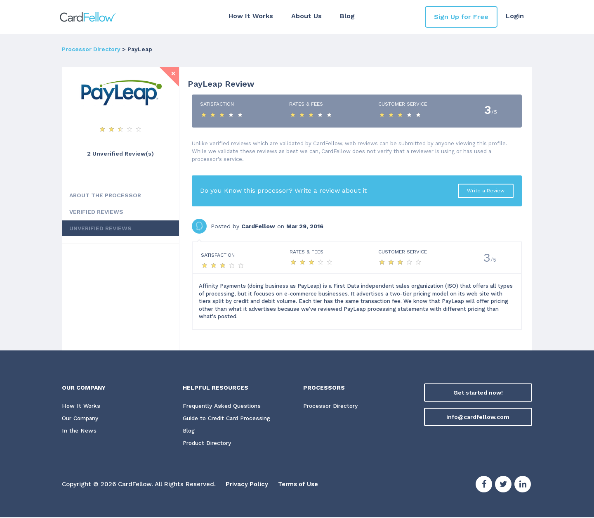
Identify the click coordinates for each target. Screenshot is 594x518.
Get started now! (478, 392)
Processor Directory (91, 49)
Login (515, 16)
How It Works (250, 16)
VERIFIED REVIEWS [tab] (96, 211)
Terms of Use (300, 485)
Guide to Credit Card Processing (230, 418)
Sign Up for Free (461, 17)
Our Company (81, 418)
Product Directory (208, 443)
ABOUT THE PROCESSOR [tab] (105, 195)
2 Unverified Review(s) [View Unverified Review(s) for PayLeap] (120, 153)
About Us (305, 16)
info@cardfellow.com (477, 417)
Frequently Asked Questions (223, 406)
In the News (79, 431)
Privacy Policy (247, 485)
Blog (346, 16)
